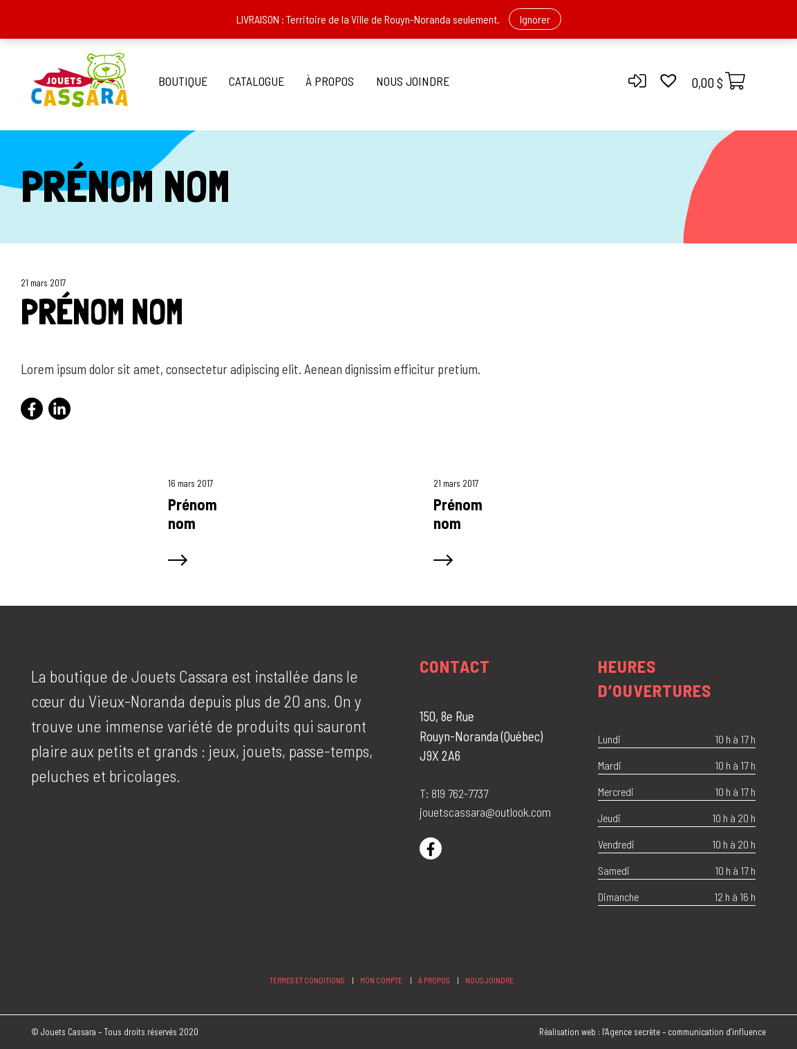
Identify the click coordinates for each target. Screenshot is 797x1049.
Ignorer (535, 19)
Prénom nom (192, 513)
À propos (330, 81)
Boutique (182, 81)
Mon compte (381, 980)
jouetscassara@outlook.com (485, 811)
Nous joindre (412, 81)
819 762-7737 (459, 793)
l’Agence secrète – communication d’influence (684, 1031)
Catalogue (256, 81)
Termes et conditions (307, 980)
